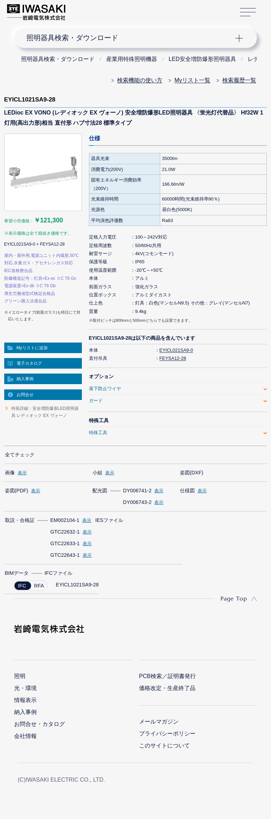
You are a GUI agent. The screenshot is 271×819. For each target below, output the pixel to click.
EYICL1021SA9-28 (77, 584)
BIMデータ (17, 573)
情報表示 (25, 700)
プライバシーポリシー (167, 734)
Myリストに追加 (32, 347)
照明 (19, 676)
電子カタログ (29, 363)
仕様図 (187, 490)
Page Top (234, 598)
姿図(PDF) (16, 490)
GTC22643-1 (65, 555)
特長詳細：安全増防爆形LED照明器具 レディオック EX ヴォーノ (45, 412)
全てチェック (20, 454)
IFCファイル (58, 573)
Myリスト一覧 (192, 80)
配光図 (99, 490)
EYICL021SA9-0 (176, 350)
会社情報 (25, 736)
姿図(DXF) (191, 472)
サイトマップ (248, 12)
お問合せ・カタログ (39, 724)
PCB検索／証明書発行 (167, 676)
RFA (39, 586)
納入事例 (25, 378)
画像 (10, 472)
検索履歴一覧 (239, 80)
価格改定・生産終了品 (167, 688)
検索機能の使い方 (139, 80)
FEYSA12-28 (172, 358)
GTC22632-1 (65, 532)
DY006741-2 (137, 490)
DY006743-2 (137, 502)
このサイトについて (164, 746)
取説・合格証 (20, 520)
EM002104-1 (64, 520)
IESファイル (109, 520)
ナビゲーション (130, 38)
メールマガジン (159, 722)
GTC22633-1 (65, 543)
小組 (97, 472)
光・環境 (25, 688)
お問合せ (25, 394)
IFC (22, 586)
